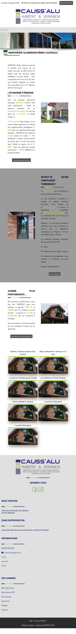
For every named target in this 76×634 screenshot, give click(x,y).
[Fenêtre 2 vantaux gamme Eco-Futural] (22, 353)
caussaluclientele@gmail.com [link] (11, 553)
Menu (5, 30)
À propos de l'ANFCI (42, 625)
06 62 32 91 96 (66, 3)
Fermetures (5, 601)
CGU (52, 625)
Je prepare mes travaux (21, 160)
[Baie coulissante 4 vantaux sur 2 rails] (53, 353)
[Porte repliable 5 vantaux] (22, 402)
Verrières (4, 609)
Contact (3, 566)
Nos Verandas (6, 596)
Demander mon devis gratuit (21, 336)
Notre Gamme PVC (8, 592)
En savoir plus (55, 274)
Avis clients (4, 561)
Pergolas (4, 605)
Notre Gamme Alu (7, 588)
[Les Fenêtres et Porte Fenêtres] (53, 379)
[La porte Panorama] (22, 426)
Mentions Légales (28, 625)
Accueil (3, 557)
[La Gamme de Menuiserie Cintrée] (22, 379)
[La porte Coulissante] (53, 402)
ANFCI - (44, 621)
